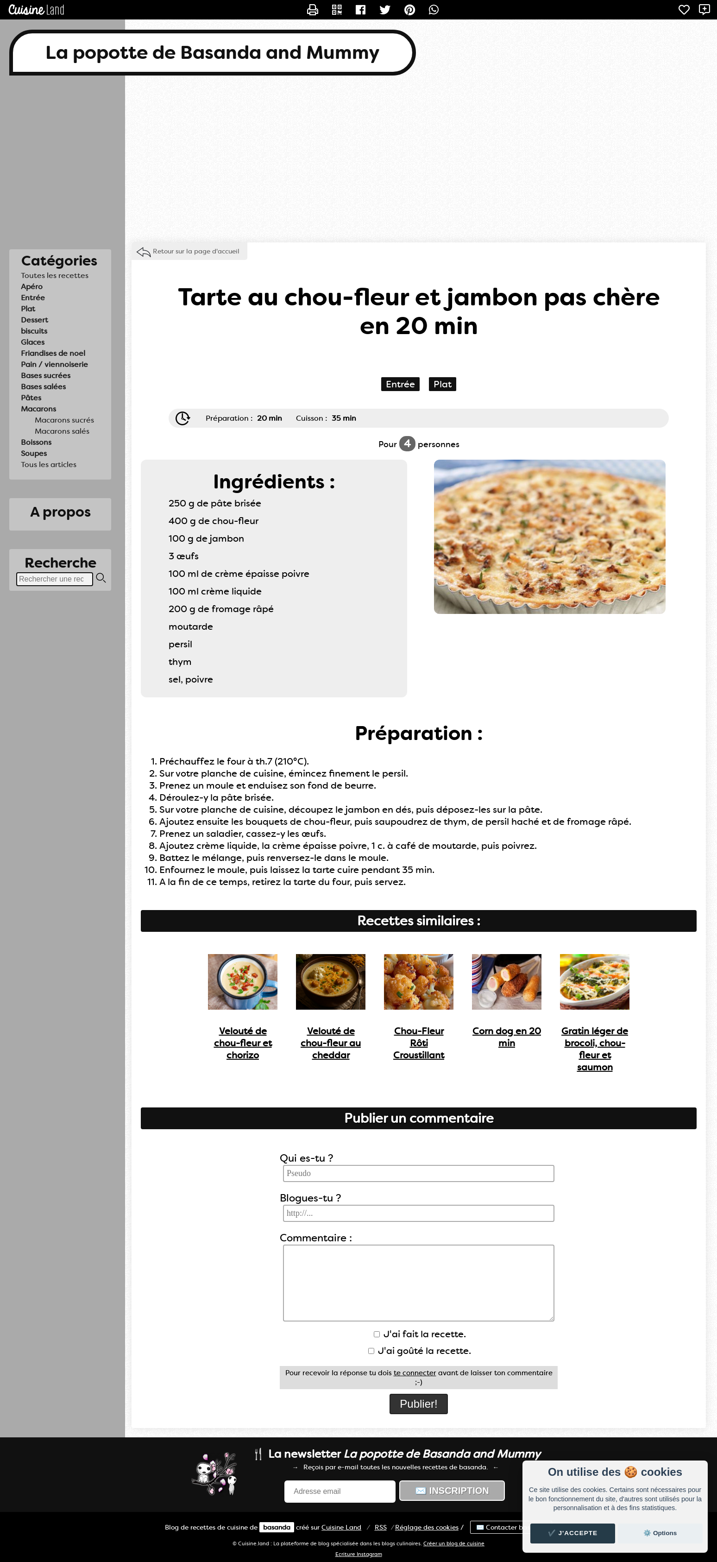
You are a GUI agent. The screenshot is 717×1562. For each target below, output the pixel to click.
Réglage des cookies (427, 1527)
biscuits (34, 331)
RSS (381, 1527)
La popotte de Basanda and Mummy (212, 52)
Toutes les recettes (54, 275)
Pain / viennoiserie (54, 364)
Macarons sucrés (64, 420)
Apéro (32, 286)
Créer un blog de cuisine (453, 1544)
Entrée (33, 298)
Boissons (36, 442)
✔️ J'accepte (573, 1533)
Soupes (34, 453)
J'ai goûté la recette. (419, 1351)
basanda (276, 1527)
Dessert (34, 320)
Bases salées (43, 387)
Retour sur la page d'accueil (196, 251)
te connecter (415, 1373)
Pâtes (31, 398)
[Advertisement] (358, 159)
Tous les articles (48, 464)
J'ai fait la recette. (420, 1334)
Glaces (32, 342)
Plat (28, 309)
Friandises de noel (53, 353)
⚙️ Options (660, 1533)
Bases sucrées (45, 375)
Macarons (38, 409)
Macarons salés (62, 431)
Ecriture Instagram (358, 1554)
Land (341, 1527)
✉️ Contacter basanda (511, 1527)
